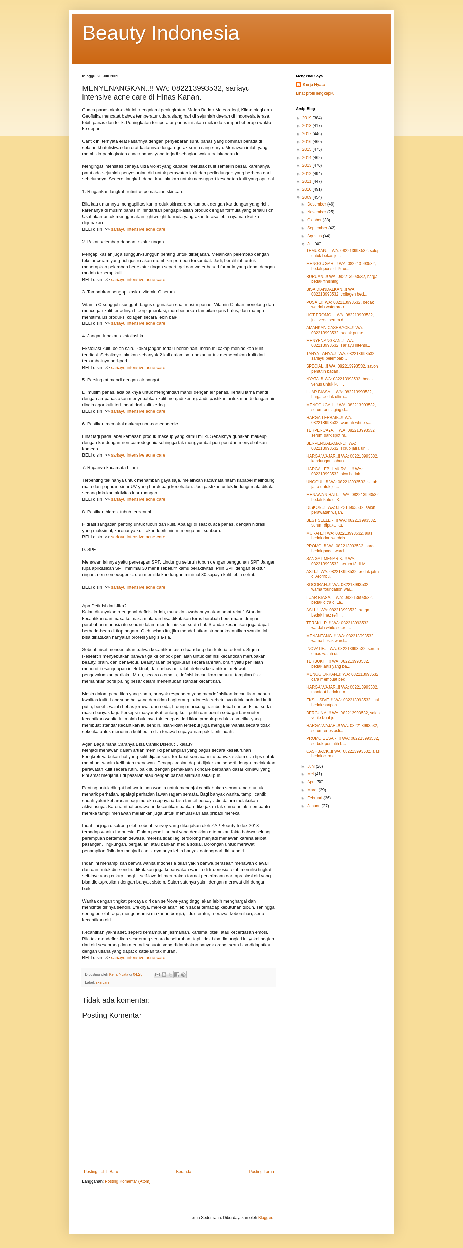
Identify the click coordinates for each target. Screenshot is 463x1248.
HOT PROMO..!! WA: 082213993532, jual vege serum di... (340, 317)
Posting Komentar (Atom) (128, 1181)
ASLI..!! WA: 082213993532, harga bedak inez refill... (337, 612)
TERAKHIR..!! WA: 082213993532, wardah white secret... (337, 625)
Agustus (315, 236)
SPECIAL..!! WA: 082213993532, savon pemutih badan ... (342, 368)
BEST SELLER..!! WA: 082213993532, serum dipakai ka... (341, 523)
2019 (307, 117)
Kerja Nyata (314, 84)
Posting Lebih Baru (101, 1171)
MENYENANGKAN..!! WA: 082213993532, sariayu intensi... (338, 343)
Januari (314, 806)
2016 (307, 141)
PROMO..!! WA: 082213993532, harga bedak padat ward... (341, 548)
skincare (102, 982)
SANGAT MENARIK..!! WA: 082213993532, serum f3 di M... (337, 561)
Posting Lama (261, 1171)
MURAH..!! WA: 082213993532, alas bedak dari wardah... (339, 535)
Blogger (265, 1217)
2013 (307, 165)
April (311, 782)
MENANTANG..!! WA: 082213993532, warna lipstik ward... (340, 638)
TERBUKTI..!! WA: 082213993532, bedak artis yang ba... (337, 663)
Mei (311, 774)
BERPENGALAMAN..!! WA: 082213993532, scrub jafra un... (337, 445)
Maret (313, 790)
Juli (310, 244)
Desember (317, 204)
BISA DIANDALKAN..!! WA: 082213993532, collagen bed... (336, 292)
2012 (307, 173)
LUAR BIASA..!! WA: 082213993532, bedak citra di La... (339, 600)
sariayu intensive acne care (138, 229)
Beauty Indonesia (161, 32)
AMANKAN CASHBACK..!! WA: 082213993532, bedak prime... (336, 330)
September (317, 228)
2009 (307, 197)
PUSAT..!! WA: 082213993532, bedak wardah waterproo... (340, 304)
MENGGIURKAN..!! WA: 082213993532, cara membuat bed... (342, 676)
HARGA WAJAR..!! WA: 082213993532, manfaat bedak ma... (342, 689)
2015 (307, 149)
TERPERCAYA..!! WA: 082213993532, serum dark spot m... (341, 433)
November (317, 212)
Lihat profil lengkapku (315, 93)
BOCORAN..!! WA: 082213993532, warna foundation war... (337, 587)
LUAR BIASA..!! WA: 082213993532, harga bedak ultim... (339, 394)
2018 (307, 125)
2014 (307, 157)
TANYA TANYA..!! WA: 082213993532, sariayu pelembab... (341, 356)
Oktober (315, 220)
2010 (307, 189)
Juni (311, 766)
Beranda (183, 1171)
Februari (315, 798)
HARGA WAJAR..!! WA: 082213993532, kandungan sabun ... (342, 458)
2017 (307, 133)
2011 (307, 181)
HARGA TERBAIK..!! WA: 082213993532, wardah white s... (338, 420)
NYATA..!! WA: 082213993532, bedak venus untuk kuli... (340, 381)
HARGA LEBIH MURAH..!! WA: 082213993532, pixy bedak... (335, 471)
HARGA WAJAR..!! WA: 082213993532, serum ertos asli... (342, 728)
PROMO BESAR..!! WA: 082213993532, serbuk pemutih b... (342, 741)
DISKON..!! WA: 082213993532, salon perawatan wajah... (340, 510)
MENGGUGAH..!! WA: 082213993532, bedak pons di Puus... (341, 266)
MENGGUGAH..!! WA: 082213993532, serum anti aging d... (341, 407)
